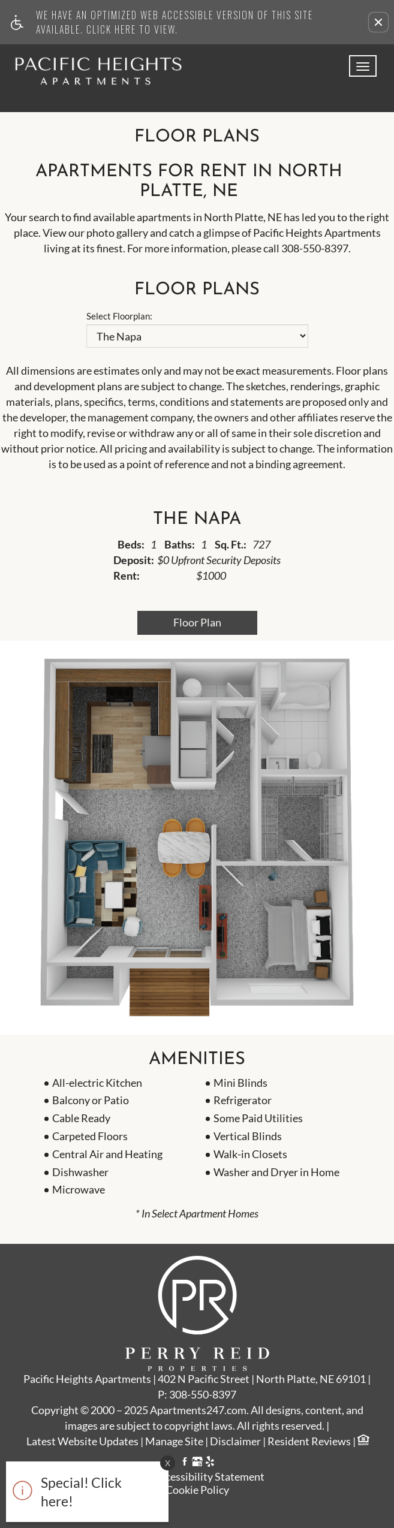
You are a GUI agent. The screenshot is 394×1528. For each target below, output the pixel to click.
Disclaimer (235, 1442)
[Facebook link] (184, 1463)
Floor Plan (197, 622)
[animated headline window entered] (84, 1494)
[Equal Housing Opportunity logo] (362, 1441)
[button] (378, 22)
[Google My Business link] (197, 1463)
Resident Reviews (309, 1442)
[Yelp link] (209, 1463)
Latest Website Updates (82, 1442)
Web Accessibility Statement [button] (197, 1476)
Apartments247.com (198, 1411)
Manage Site (174, 1442)
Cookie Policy (197, 1490)
